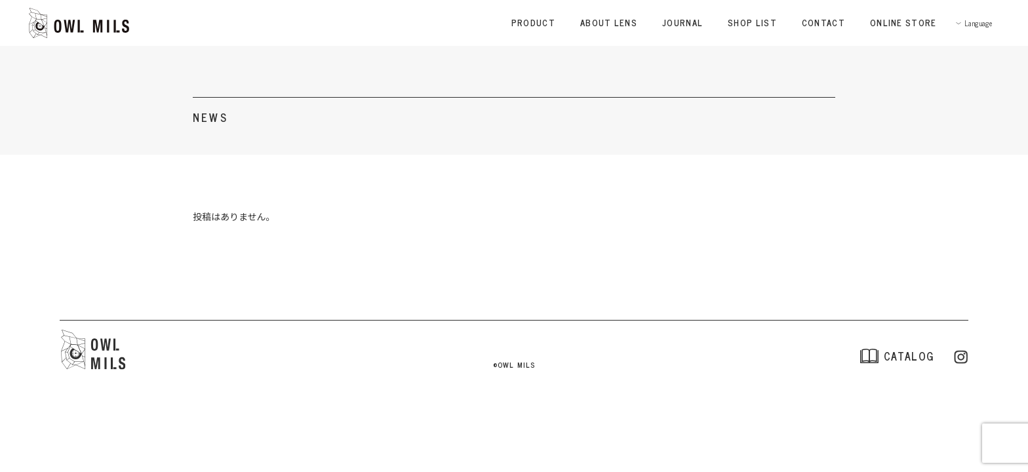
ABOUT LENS (608, 23)
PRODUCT (533, 23)
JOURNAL (682, 23)
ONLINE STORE (903, 23)
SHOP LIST (752, 23)
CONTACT (823, 23)
